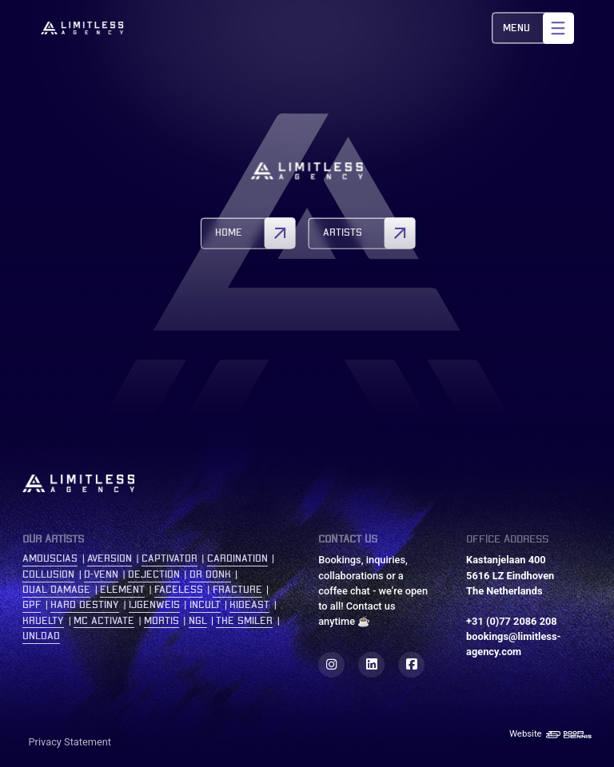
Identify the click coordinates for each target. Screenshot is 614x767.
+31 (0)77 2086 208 (511, 621)
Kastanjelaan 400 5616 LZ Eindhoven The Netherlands (510, 575)
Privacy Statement (70, 742)
